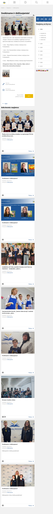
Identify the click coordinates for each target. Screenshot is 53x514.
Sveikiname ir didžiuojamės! (10, 178)
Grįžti (6, 103)
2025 (41, 43)
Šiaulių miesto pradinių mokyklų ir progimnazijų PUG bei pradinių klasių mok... (17, 135)
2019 (41, 66)
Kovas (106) (43, 35)
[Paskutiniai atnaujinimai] (25, 2)
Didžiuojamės (16, 7)
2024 (41, 47)
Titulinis (3, 7)
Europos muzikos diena (8, 400)
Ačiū (29, 96)
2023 (41, 51)
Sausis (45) (43, 39)
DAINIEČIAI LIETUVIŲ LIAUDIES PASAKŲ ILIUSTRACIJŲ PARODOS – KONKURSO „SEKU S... (17, 268)
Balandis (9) (43, 33)
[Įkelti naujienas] (14, 2)
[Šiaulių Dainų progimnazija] (4, 2)
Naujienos (9, 7)
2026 (41, 29)
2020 (41, 62)
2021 (41, 58)
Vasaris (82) (43, 37)
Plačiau (30, 151)
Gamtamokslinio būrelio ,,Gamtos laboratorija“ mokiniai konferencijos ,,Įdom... (17, 312)
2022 (41, 55)
